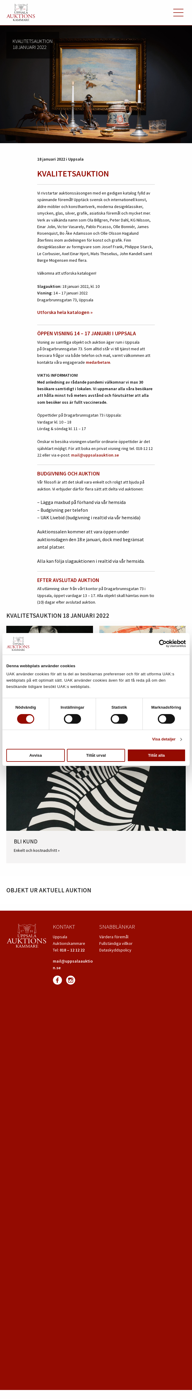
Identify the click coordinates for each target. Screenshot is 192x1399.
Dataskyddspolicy (115, 950)
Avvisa (35, 755)
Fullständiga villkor (116, 943)
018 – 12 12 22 (72, 950)
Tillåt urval (96, 755)
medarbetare (98, 362)
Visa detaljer (164, 739)
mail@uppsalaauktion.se (95, 455)
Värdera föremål (113, 936)
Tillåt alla (156, 755)
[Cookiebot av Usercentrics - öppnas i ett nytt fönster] (159, 643)
